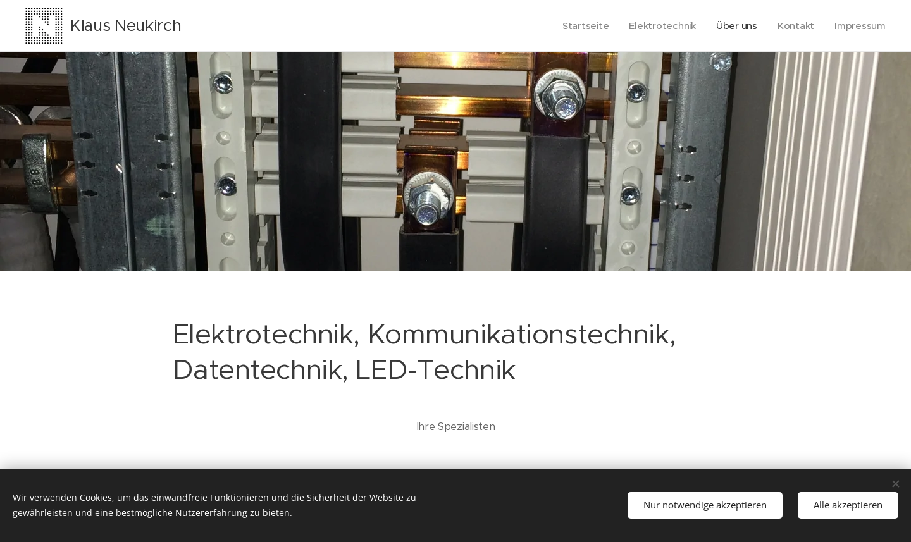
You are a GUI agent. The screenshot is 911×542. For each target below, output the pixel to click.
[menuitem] (582, 26)
